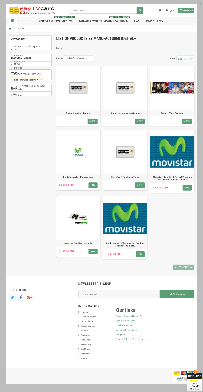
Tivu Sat (16, 224)
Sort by (59, 58)
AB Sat (16, 118)
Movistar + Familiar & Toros (125, 177)
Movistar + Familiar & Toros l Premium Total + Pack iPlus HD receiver (172, 178)
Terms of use (87, 321)
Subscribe (177, 294)
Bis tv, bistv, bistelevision (24, 219)
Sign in (170, 10)
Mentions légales (88, 316)
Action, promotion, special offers (25, 50)
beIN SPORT (19, 137)
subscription (33, 171)
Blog (137, 20)
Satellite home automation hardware (104, 19)
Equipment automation (126, 330)
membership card (21, 183)
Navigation (13, 21)
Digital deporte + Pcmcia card (78, 177)
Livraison (85, 312)
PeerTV (17, 171)
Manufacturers (21, 109)
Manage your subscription (57, 19)
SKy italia (17, 214)
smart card (38, 165)
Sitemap (84, 358)
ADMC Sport (19, 123)
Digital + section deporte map (125, 113)
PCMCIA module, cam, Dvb (27, 76)
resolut (16, 228)
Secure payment (88, 326)
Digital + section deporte (78, 113)
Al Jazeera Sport (21, 128)
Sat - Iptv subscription (25, 82)
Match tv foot (155, 20)
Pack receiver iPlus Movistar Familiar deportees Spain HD (125, 244)
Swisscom (32, 177)
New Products (87, 344)
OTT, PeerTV (18, 177)
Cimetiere (19, 57)
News (16, 205)
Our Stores (85, 335)
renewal (25, 165)
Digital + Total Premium (172, 113)
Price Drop (85, 340)
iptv (43, 177)
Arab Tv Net (18, 132)
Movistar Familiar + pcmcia (78, 243)
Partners (84, 330)
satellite (37, 183)
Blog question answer (126, 321)
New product (19, 209)
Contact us (86, 354)
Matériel (18, 70)
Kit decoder (20, 64)
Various (18, 97)
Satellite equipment (125, 325)
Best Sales (85, 349)
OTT (15, 165)
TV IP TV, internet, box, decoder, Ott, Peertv (28, 89)
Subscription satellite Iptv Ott (129, 316)
